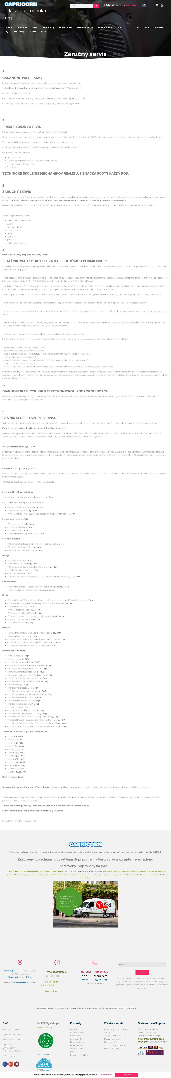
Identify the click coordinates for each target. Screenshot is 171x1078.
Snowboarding (76, 1048)
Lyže (72, 1052)
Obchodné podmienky (148, 1029)
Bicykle (73, 1029)
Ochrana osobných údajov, (151, 1039)
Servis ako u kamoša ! (113, 1048)
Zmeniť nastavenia (106, 1075)
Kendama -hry (76, 1055)
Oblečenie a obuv (78, 1032)
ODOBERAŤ (142, 972)
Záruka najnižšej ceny (113, 1042)
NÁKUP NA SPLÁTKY (158, 1042)
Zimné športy (76, 1039)
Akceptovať (126, 1075)
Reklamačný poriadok (147, 1032)
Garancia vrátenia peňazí (114, 1045)
